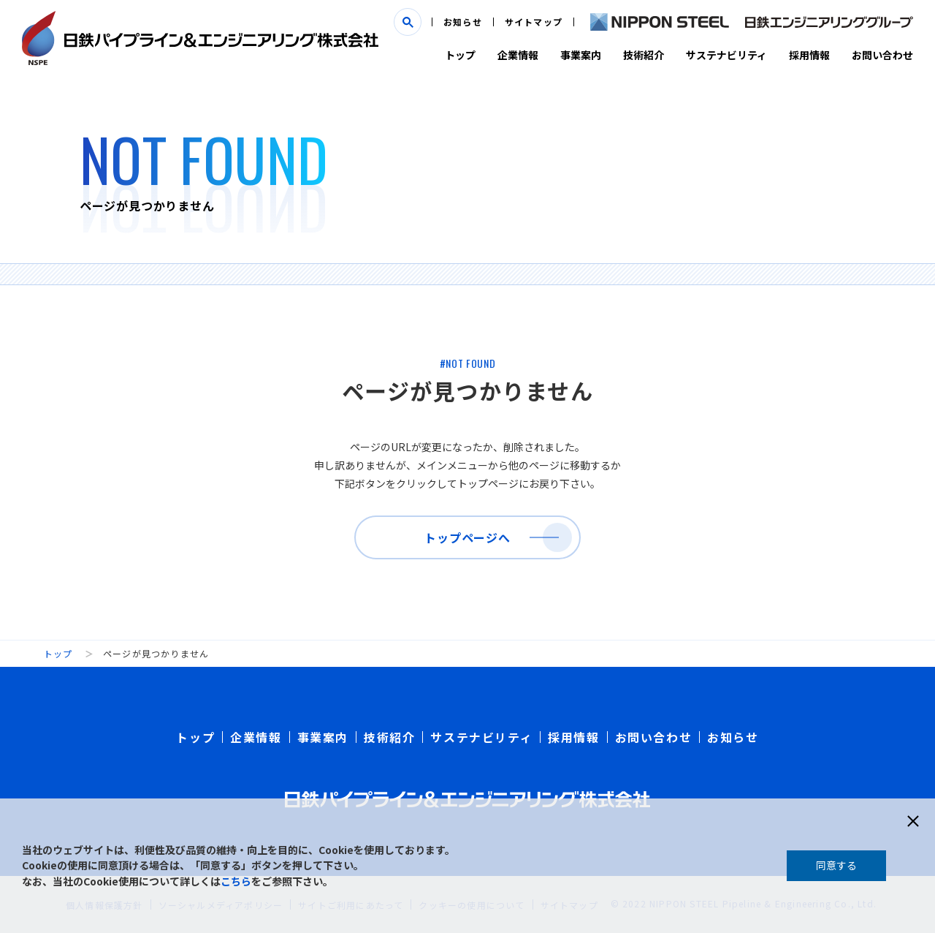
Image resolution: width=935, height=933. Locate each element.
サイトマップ (533, 21)
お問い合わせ (882, 55)
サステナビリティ (726, 55)
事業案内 (580, 55)
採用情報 (809, 55)
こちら (236, 881)
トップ (460, 55)
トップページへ (467, 537)
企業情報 (517, 55)
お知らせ (462, 21)
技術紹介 (643, 55)
